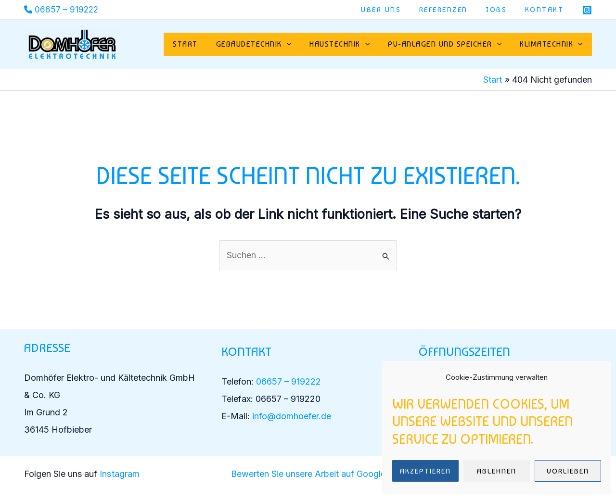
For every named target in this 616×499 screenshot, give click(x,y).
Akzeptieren (425, 471)
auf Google (362, 474)
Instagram (120, 474)
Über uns (394, 9)
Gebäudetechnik (264, 44)
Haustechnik (347, 44)
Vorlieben (568, 471)
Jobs (502, 9)
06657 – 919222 (66, 9)
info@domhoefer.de (291, 416)
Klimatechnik (552, 44)
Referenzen (452, 9)
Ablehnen (496, 471)
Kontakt (546, 9)
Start (198, 44)
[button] (297, 44)
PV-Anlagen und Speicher (449, 44)
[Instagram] (587, 10)
